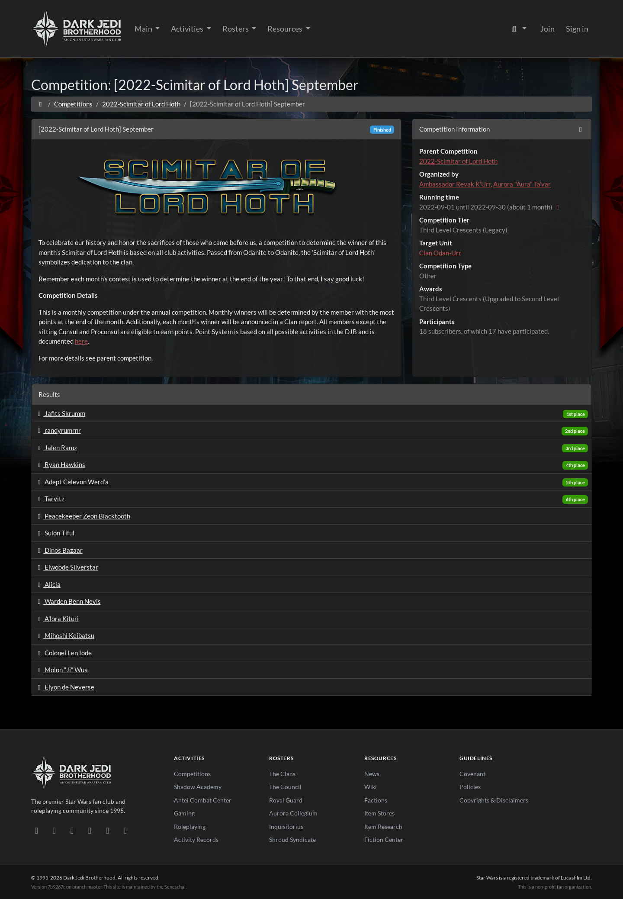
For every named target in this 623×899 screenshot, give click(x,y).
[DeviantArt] (54, 830)
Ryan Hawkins (60, 464)
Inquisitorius (286, 826)
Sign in (577, 28)
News (371, 773)
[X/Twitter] (107, 830)
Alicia (48, 584)
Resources (285, 28)
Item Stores (379, 813)
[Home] (40, 104)
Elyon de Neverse (64, 687)
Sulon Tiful (54, 533)
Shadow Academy (198, 786)
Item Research (383, 826)
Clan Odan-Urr (440, 253)
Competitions (73, 104)
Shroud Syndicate (292, 839)
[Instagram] (89, 830)
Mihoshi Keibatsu (64, 635)
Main (144, 28)
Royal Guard (285, 800)
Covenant (472, 773)
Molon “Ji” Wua (61, 669)
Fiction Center (383, 839)
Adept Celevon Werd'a (72, 482)
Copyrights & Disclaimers (493, 800)
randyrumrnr (58, 430)
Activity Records (196, 839)
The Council (285, 786)
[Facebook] (72, 830)
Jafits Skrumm (60, 413)
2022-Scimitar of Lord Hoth (141, 104)
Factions (375, 800)
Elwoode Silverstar (66, 567)
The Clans (282, 773)
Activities (188, 28)
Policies (470, 786)
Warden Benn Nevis (68, 601)
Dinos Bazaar (59, 550)
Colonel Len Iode (63, 653)
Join (547, 28)
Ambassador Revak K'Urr (455, 184)
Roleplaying (190, 826)
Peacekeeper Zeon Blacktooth (82, 516)
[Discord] (36, 830)
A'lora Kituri (57, 618)
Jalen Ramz (56, 447)
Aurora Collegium (293, 813)
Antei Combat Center (202, 800)
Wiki (370, 786)
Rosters (236, 28)
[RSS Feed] (125, 830)
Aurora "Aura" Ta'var (522, 184)
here (81, 341)
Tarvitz (49, 499)
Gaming (184, 813)
